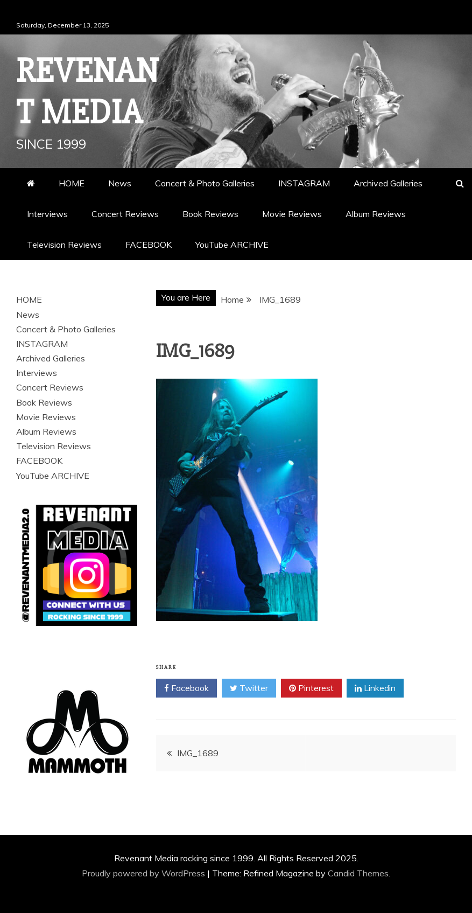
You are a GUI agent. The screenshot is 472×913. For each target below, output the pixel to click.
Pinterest (311, 688)
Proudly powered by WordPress (144, 873)
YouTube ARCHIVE (232, 244)
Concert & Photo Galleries (205, 183)
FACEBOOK (148, 244)
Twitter (249, 688)
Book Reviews (210, 213)
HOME (71, 183)
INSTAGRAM (304, 183)
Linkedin (375, 688)
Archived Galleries (388, 183)
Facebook (186, 688)
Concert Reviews (125, 213)
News (119, 183)
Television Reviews (64, 244)
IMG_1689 (198, 753)
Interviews (47, 213)
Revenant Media (87, 92)
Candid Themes (358, 873)
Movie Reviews (292, 213)
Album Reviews (376, 213)
